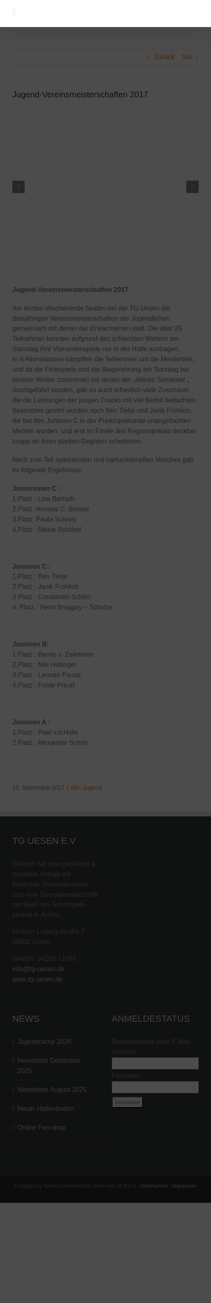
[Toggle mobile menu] (14, 12)
